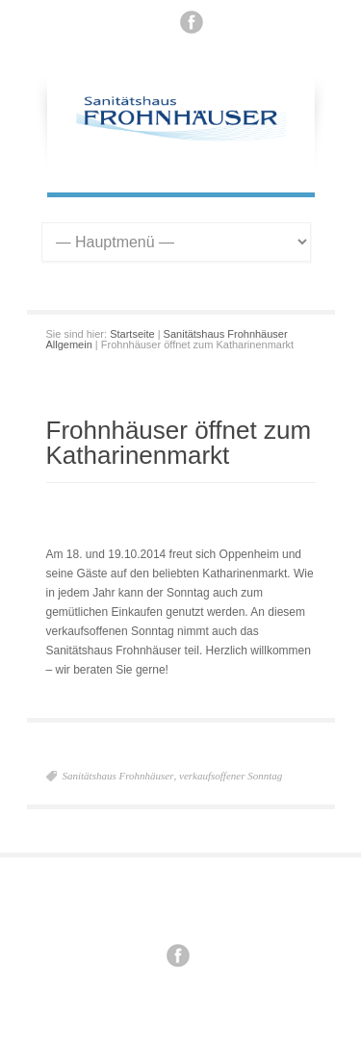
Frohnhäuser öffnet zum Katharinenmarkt (179, 443)
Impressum (171, 904)
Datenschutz (236, 904)
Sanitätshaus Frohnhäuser (118, 775)
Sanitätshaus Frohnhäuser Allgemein (167, 339)
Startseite (132, 334)
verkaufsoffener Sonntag (230, 775)
